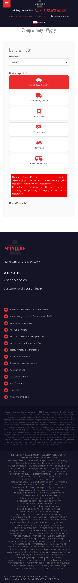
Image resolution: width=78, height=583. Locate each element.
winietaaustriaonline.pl (25, 538)
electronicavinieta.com (25, 479)
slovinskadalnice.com (28, 509)
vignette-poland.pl (19, 522)
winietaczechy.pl (61, 541)
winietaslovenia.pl (39, 549)
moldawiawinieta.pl (28, 495)
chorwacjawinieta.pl (37, 468)
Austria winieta (17, 370)
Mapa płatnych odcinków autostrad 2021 (31, 316)
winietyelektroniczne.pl (50, 557)
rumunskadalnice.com (49, 503)
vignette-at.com (58, 517)
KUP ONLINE (61, 16)
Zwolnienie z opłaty (20, 356)
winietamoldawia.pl (18, 546)
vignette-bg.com (19, 519)
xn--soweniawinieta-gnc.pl (25, 565)
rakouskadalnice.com (50, 500)
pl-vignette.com (52, 498)
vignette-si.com (60, 522)
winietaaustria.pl (56, 535)
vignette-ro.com (40, 522)
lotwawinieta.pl (27, 490)
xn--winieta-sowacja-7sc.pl (25, 568)
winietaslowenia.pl (16, 552)
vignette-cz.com (39, 519)
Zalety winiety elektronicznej (24, 350)
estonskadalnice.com (42, 482)
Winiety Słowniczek (20, 397)
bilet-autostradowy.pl (59, 460)
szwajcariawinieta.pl (52, 514)
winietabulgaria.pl (17, 541)
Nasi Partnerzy (17, 383)
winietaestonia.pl (21, 544)
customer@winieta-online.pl (27, 16)
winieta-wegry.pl (59, 533)
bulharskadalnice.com (40, 465)
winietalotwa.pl (58, 544)
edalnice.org (40, 476)
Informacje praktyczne (21, 323)
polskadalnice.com (26, 500)
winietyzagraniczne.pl (59, 560)
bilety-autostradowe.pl (27, 463)
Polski (39, 22)
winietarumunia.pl (18, 549)
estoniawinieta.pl (19, 482)
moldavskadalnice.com (52, 492)
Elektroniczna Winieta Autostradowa (29, 309)
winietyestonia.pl (17, 560)
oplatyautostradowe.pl (29, 498)
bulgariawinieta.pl (17, 465)
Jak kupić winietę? (19, 329)
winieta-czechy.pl (59, 530)
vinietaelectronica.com (25, 527)
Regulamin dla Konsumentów (25, 343)
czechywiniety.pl (36, 471)
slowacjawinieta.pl (28, 511)
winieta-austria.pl (38, 530)
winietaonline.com (40, 546)
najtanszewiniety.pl (50, 495)
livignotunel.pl (37, 487)
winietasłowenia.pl (61, 552)
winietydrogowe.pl (25, 557)
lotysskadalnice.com (48, 490)
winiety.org (57, 554)
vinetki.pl (56, 525)
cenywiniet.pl (17, 468)
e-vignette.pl (61, 474)
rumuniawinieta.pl (26, 503)
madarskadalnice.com (25, 492)
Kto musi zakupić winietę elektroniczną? (31, 336)
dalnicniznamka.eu (19, 474)
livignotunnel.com (56, 487)
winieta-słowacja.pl (38, 533)
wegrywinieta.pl (18, 530)
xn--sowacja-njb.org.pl (58, 562)
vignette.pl (22, 525)
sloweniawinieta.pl (49, 511)
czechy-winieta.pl (59, 468)
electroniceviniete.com (52, 479)
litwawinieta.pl (19, 487)
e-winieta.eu (24, 476)
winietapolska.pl (61, 546)
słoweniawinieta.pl (20, 517)
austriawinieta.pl (36, 460)
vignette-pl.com (59, 519)
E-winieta (14, 390)
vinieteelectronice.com (52, 527)
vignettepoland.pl (40, 525)
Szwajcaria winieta (19, 376)
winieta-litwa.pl (18, 533)
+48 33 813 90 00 (50, 11)
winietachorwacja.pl (39, 541)
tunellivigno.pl (40, 517)
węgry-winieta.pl (35, 562)
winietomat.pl (41, 554)
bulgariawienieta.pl (52, 463)
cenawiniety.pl (62, 465)
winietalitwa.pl (40, 544)
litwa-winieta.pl (55, 484)
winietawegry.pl (23, 554)
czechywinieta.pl (16, 471)
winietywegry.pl (36, 560)
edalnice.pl (54, 476)
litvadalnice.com (36, 484)
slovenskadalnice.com (49, 506)
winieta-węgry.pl (22, 535)
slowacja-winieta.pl (51, 509)
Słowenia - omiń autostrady (24, 363)
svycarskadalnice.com (27, 514)
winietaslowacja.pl (60, 549)
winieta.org (39, 535)
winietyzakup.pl (16, 562)
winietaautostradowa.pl (52, 538)
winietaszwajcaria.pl (39, 552)
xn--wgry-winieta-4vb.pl (54, 565)
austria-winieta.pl (17, 460)
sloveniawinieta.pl (26, 506)
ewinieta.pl (61, 482)
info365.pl (20, 484)
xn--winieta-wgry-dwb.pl (54, 568)
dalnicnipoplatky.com (59, 471)
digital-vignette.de (42, 474)
